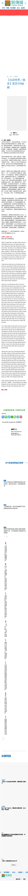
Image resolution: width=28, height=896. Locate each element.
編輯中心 (15, 133)
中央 (5, 527)
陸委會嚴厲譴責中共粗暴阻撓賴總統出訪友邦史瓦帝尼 (6, 726)
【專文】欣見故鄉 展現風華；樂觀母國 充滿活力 (13, 782)
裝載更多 (14, 865)
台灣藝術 (3, 806)
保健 (5, 543)
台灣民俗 (5, 694)
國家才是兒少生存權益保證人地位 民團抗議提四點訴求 (6, 651)
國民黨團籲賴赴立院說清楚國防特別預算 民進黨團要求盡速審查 (13, 835)
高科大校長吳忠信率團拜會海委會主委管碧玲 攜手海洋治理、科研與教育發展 (14, 484)
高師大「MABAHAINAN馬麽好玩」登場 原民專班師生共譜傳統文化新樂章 (6, 578)
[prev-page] (5, 537)
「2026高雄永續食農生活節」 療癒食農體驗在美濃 (6, 553)
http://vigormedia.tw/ (16, 431)
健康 (5, 564)
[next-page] (7, 537)
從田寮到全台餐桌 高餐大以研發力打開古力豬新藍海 (6, 705)
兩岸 (5, 621)
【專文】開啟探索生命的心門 (9, 861)
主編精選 (3, 780)
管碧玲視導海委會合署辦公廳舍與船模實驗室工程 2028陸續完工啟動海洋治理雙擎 (15, 531)
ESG (5, 480)
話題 (5, 504)
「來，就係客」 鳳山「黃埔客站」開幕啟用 (6, 630)
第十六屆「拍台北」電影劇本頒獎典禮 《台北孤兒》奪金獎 (13, 808)
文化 (2, 859)
